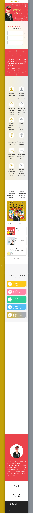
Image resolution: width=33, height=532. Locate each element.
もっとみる (16, 266)
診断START (16, 49)
